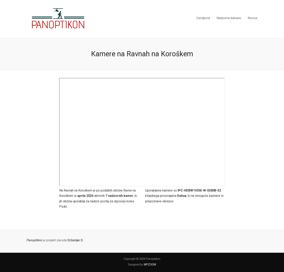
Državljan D (75, 240)
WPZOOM (150, 264)
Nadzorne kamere (229, 18)
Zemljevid (203, 18)
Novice (252, 18)
